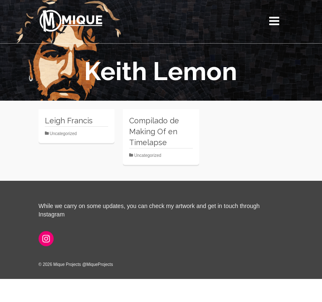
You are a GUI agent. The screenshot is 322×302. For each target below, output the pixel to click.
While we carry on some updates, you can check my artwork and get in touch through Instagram (149, 210)
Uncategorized (63, 133)
